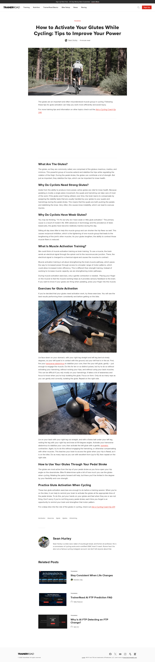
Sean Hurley (62, 538)
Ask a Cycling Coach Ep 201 (103, 506)
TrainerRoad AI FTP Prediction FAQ (91, 597)
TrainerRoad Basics (50, 7)
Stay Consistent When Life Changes (92, 575)
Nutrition (36, 7)
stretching (73, 518)
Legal (83, 657)
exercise (51, 518)
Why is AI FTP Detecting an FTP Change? (89, 621)
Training (26, 7)
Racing (84, 7)
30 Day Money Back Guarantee (77, 2)
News (75, 7)
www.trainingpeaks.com (130, 657)
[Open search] (138, 7)
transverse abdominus (55, 363)
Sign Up (147, 7)
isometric (104, 445)
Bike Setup (66, 7)
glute (58, 518)
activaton (42, 518)
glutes (65, 518)
